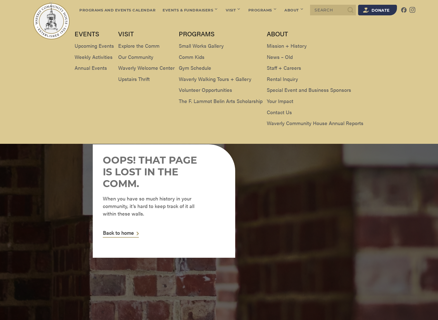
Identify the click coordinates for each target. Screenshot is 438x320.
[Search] (333, 10)
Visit (233, 10)
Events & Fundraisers (191, 10)
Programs (263, 10)
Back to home (118, 233)
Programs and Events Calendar (117, 10)
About (294, 10)
